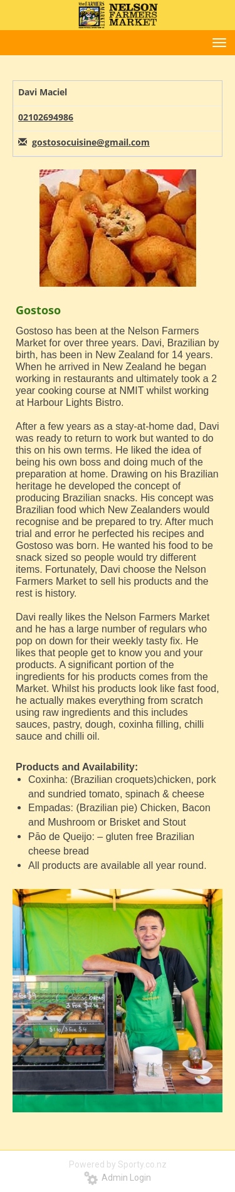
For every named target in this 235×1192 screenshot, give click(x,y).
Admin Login (117, 1178)
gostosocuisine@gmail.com (91, 142)
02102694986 (45, 117)
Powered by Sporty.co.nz (118, 1164)
